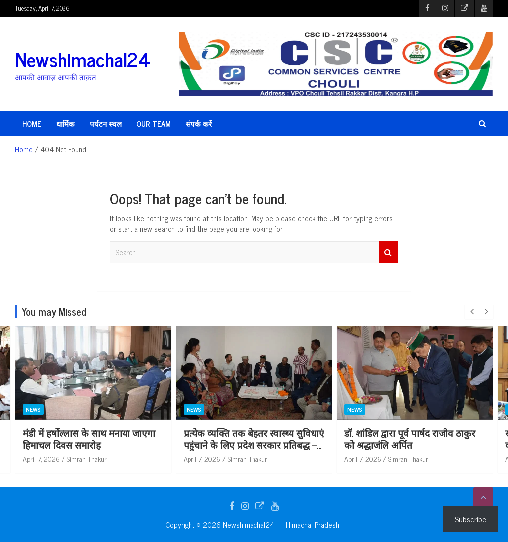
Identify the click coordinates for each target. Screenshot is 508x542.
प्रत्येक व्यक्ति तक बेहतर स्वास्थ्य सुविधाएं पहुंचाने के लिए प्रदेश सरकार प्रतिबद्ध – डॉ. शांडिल (390, 445)
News (169, 409)
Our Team (153, 124)
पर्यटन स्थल (106, 124)
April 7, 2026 (177, 458)
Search (388, 252)
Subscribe (470, 518)
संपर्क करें (199, 124)
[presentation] (472, 312)
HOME (31, 124)
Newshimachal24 (82, 59)
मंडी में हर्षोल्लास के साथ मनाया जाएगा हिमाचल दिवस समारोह (225, 439)
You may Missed (54, 311)
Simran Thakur (62, 458)
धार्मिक (65, 124)
